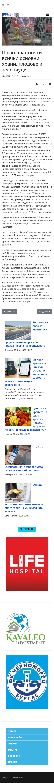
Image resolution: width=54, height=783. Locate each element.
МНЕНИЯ (13, 749)
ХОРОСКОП (14, 756)
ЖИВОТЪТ (13, 743)
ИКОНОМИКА (7, 76)
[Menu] (47, 15)
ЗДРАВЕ (12, 731)
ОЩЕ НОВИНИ (27, 529)
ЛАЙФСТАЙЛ (15, 737)
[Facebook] (3, 4)
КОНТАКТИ (18, 777)
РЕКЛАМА (6, 777)
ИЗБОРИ (12, 762)
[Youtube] (8, 4)
